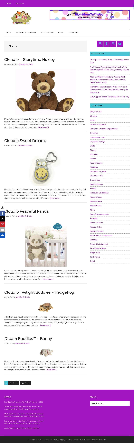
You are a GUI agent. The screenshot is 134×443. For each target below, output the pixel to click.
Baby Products (95, 112)
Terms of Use (47, 439)
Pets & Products (96, 223)
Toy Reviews (95, 257)
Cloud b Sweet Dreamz (25, 140)
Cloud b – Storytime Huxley (29, 59)
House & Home (96, 197)
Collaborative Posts (97, 137)
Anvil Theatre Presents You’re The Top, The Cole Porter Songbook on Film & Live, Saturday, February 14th (109, 70)
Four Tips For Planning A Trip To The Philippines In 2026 (23, 402)
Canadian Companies (98, 125)
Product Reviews (96, 231)
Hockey (93, 189)
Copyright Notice (65, 439)
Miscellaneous (95, 206)
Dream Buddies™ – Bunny (28, 338)
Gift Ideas (94, 167)
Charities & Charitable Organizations (104, 129)
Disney (92, 150)
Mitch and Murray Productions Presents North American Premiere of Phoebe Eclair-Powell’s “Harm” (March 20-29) (107, 80)
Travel (92, 261)
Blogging (93, 116)
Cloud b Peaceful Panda (26, 211)
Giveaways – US (96, 176)
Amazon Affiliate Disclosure (82, 439)
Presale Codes (96, 227)
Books (92, 120)
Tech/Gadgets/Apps (98, 248)
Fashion (93, 159)
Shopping (93, 240)
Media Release (96, 201)
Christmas (94, 133)
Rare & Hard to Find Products (101, 236)
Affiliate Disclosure (99, 439)
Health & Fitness (96, 184)
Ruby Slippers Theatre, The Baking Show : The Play (109, 97)
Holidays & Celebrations (99, 193)
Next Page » (25, 383)
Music (92, 210)
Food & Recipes (96, 163)
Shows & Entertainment (99, 244)
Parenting (93, 218)
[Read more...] (43, 127)
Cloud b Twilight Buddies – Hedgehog (39, 292)
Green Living (95, 180)
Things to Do (95, 253)
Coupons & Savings (97, 142)
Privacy (55, 439)
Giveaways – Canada (98, 171)
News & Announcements (99, 214)
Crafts (92, 146)
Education (94, 154)
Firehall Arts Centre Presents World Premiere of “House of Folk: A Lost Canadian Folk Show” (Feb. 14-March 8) (109, 90)
